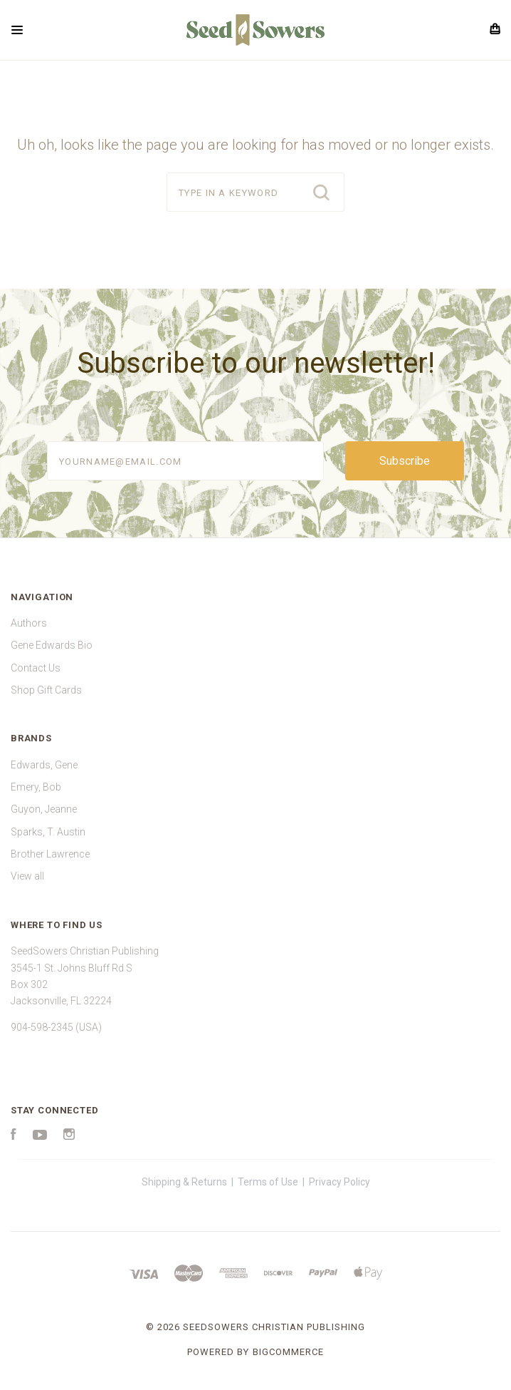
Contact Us (35, 668)
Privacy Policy (339, 1182)
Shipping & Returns (184, 1182)
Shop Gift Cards (46, 690)
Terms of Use (268, 1182)
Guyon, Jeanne (44, 809)
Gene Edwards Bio (52, 645)
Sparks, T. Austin (48, 832)
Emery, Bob (36, 787)
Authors (29, 623)
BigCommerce (288, 1352)
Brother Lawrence (50, 854)
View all (27, 876)
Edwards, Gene (44, 765)
